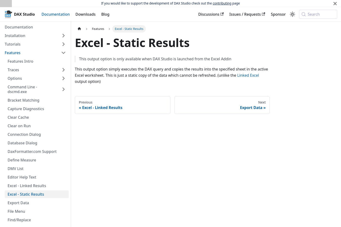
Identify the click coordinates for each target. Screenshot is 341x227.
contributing (222, 3)
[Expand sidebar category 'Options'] (63, 78)
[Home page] (79, 29)
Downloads (86, 14)
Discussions (211, 14)
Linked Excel (248, 75)
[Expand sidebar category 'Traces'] (63, 70)
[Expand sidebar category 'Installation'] (63, 35)
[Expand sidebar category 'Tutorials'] (63, 44)
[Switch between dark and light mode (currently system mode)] (292, 14)
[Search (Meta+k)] (318, 14)
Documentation (55, 14)
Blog (105, 14)
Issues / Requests (247, 14)
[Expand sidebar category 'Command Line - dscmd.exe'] (63, 89)
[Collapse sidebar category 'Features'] (63, 53)
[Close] (335, 3)
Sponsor (278, 14)
